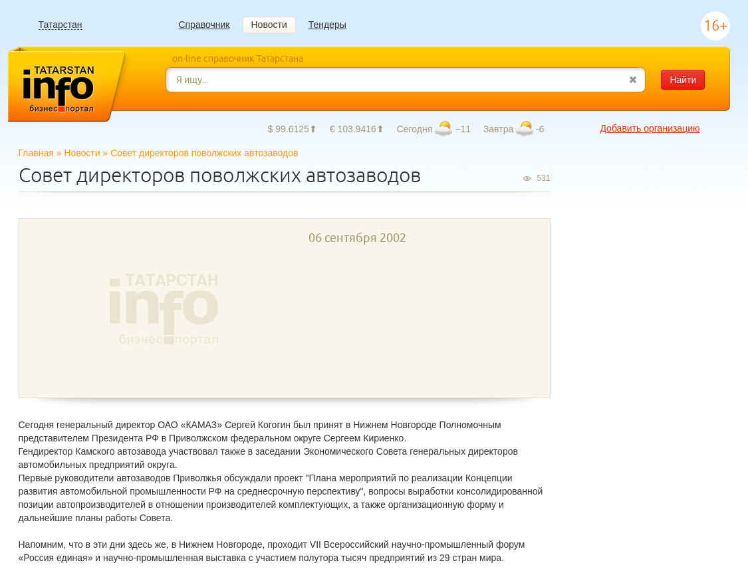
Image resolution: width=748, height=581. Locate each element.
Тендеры (327, 24)
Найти (683, 79)
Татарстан (60, 25)
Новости (269, 24)
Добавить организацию (649, 128)
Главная (36, 153)
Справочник (204, 24)
